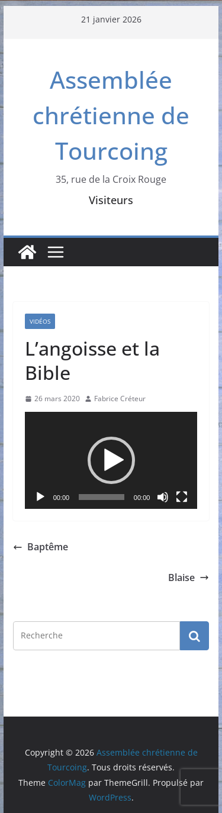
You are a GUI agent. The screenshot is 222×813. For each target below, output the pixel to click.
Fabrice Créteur (120, 398)
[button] (111, 460)
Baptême (40, 546)
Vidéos (40, 321)
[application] (111, 460)
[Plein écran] (182, 497)
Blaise (188, 577)
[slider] (101, 497)
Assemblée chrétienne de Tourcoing (111, 115)
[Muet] (163, 497)
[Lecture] (40, 497)
